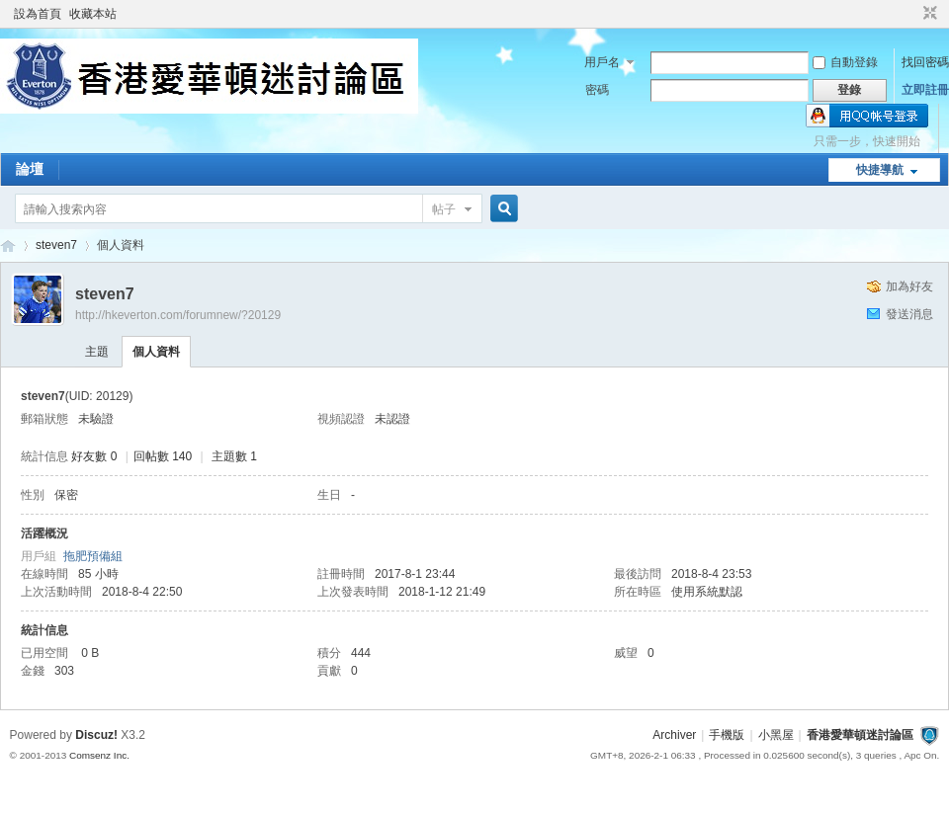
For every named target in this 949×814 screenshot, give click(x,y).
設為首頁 (37, 14)
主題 (97, 352)
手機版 (726, 735)
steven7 (56, 245)
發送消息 (909, 314)
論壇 (29, 169)
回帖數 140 (162, 456)
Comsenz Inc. (99, 755)
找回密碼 (925, 62)
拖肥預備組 (93, 556)
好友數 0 (94, 456)
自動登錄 (845, 62)
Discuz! (96, 735)
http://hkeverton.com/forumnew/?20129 (178, 315)
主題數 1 (234, 456)
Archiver (674, 735)
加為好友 (909, 286)
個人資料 (156, 352)
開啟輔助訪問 (911, 14)
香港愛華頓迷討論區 (8, 245)
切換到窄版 (927, 14)
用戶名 (602, 62)
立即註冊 (925, 90)
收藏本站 (93, 14)
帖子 (444, 209)
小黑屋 (776, 735)
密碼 (597, 90)
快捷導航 (880, 170)
